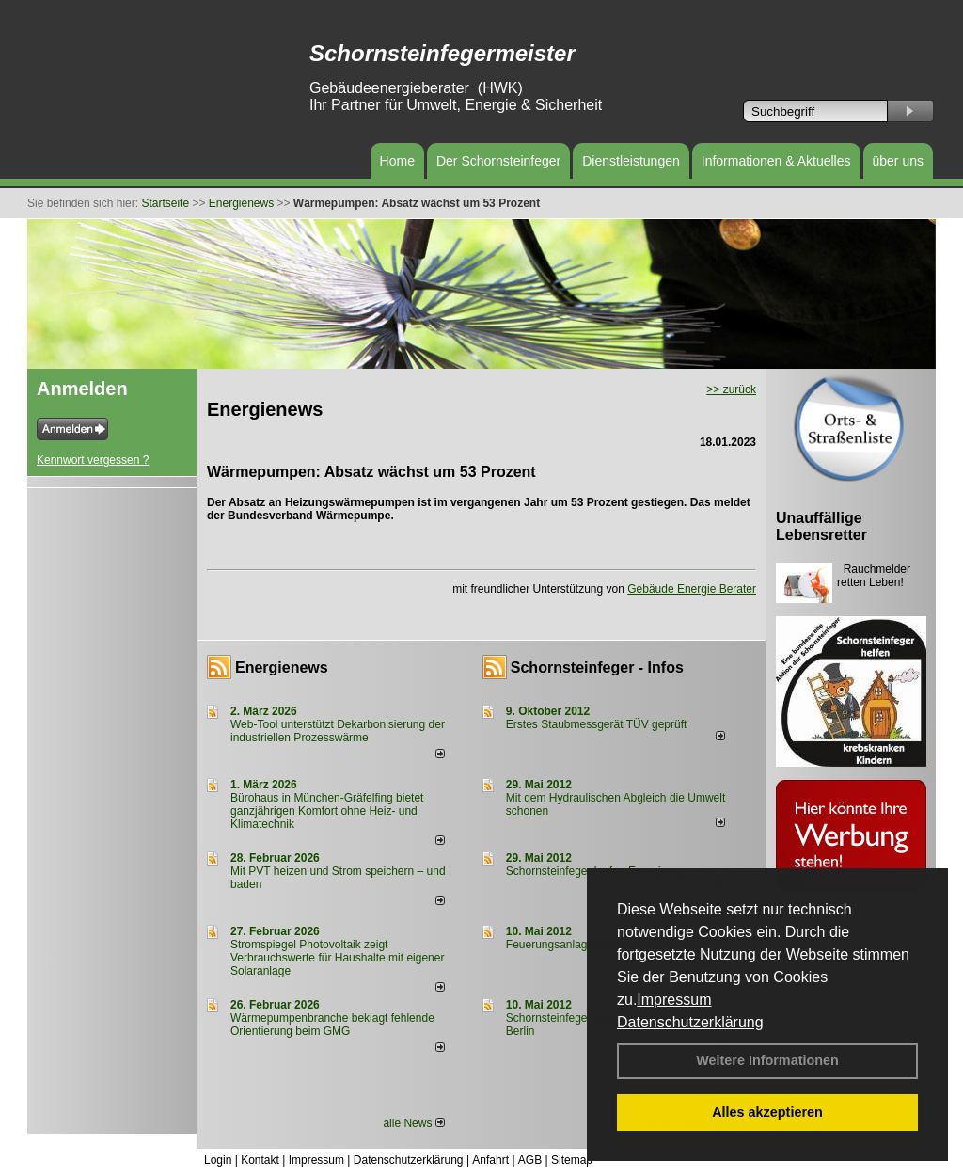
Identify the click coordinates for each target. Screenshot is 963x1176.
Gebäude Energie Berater (691, 589)
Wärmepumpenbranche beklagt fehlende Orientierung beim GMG (332, 1024)
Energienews (281, 667)
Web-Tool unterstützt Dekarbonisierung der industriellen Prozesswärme (337, 731)
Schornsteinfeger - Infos (597, 667)
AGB (530, 1160)
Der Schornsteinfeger (498, 160)
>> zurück (731, 389)
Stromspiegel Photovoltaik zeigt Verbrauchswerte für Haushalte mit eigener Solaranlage (337, 957)
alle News (413, 1123)
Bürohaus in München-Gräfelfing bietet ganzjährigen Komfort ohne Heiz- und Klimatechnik (326, 811)
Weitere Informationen (767, 1060)
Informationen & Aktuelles (776, 160)
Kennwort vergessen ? (93, 460)
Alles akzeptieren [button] (767, 1112)
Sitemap (571, 1160)
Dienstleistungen (631, 160)
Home (397, 160)
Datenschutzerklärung (690, 1022)
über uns (898, 160)
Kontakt (260, 1160)
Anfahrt (490, 1160)
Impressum (674, 1000)
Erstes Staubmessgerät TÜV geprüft (596, 724)
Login (217, 1160)
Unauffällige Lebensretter (821, 526)
